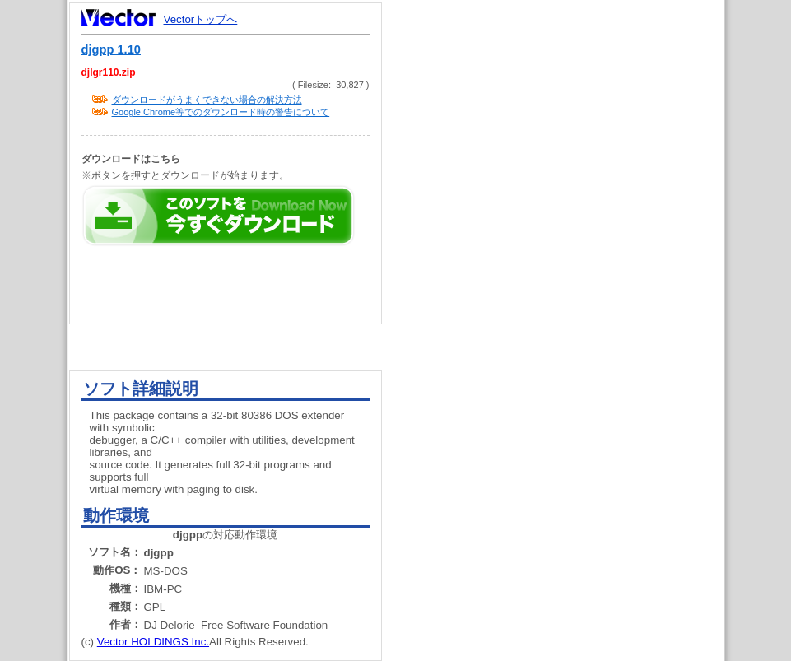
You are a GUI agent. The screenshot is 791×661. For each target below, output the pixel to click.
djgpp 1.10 (111, 49)
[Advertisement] (567, 313)
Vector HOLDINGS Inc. (153, 641)
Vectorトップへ (201, 19)
